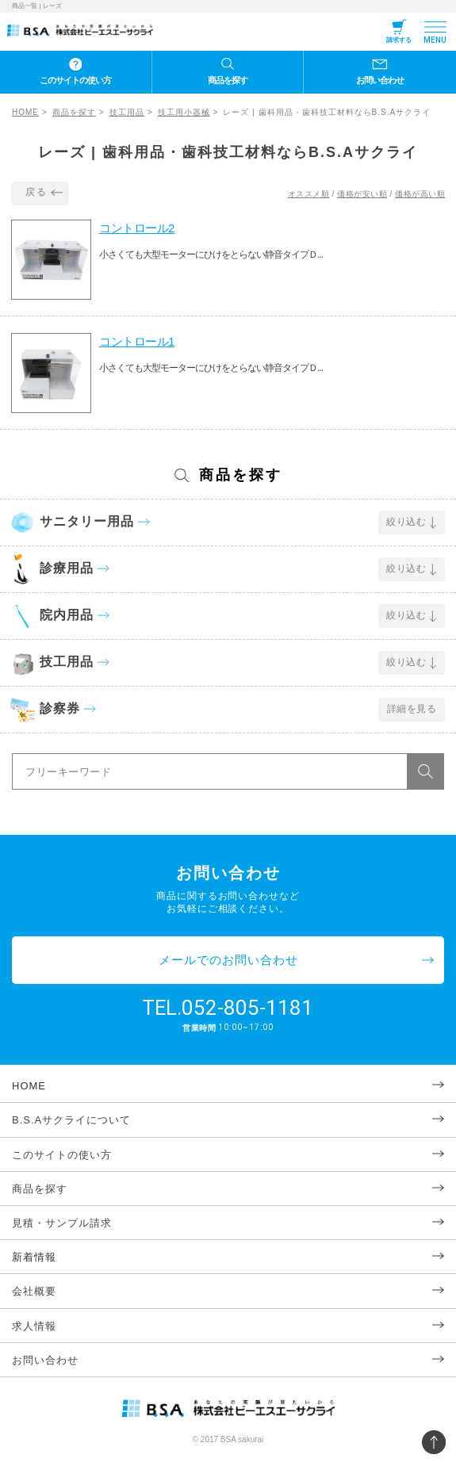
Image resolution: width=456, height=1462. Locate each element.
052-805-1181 (247, 1007)
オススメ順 (309, 193)
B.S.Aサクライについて (71, 1120)
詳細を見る (412, 708)
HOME (25, 112)
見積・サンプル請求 (62, 1223)
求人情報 (34, 1326)
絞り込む (406, 521)
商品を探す (227, 80)
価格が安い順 (362, 193)
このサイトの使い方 (75, 80)
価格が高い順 (420, 193)
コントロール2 (136, 228)
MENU (434, 40)
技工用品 (126, 112)
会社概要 (34, 1291)
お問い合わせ (380, 80)
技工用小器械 (184, 112)
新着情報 (34, 1257)
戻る (36, 191)
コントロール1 (136, 341)
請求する (399, 40)
